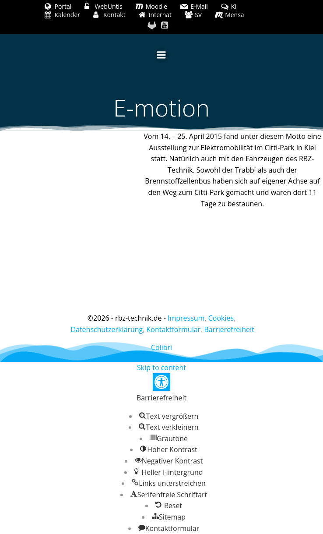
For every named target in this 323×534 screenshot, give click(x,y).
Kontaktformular (174, 329)
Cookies (221, 318)
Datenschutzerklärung (106, 329)
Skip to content (161, 367)
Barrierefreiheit (229, 329)
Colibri (161, 347)
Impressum (186, 318)
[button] (161, 382)
